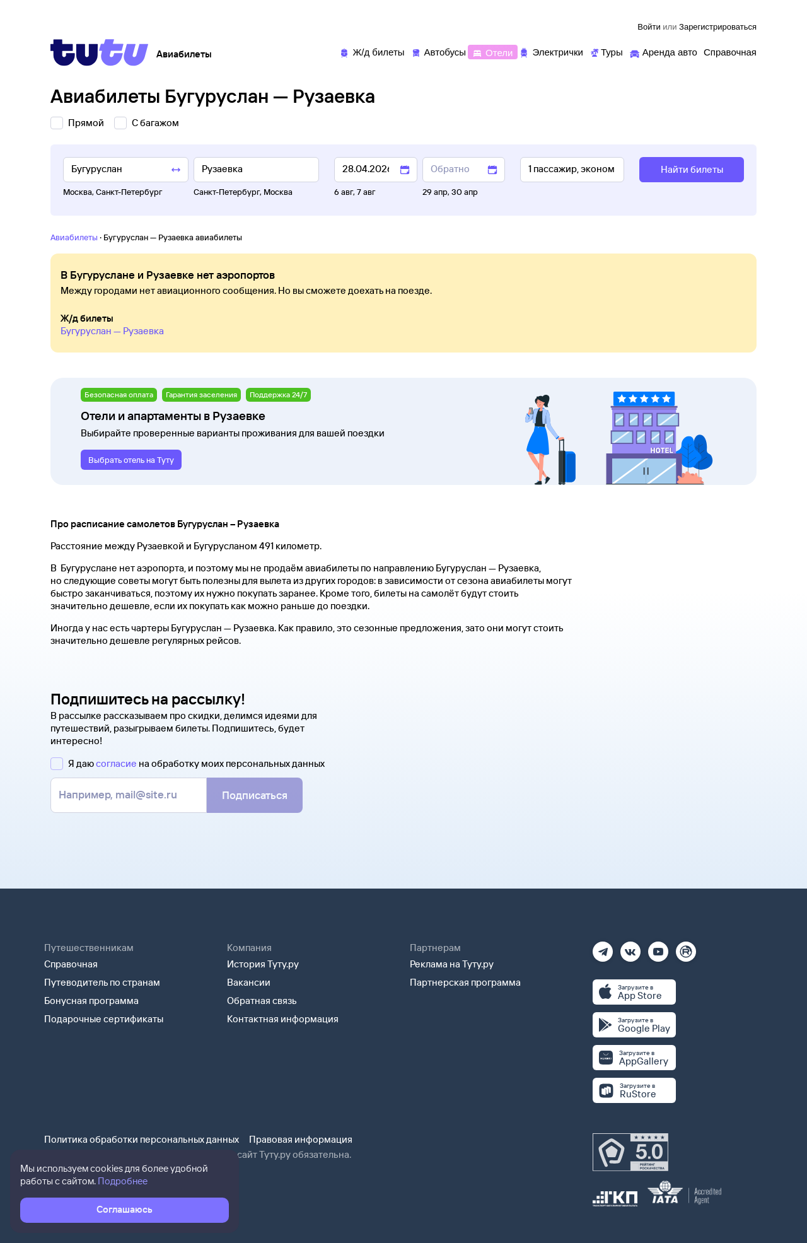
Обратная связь (262, 1001)
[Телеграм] (603, 948)
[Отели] (492, 51)
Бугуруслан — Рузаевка (112, 331)
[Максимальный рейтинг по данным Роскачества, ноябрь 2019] (630, 1152)
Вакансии (248, 982)
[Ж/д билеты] (371, 51)
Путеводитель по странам (102, 982)
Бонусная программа (91, 1001)
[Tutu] (99, 52)
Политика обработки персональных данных (141, 1139)
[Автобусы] (439, 51)
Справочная (71, 964)
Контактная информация (283, 1019)
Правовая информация (300, 1139)
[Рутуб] (686, 948)
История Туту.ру (263, 964)
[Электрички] (551, 51)
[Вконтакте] (630, 948)
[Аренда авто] (663, 51)
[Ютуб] (658, 948)
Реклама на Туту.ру (452, 964)
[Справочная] (730, 51)
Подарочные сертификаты (103, 1019)
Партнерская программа (465, 982)
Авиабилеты (74, 237)
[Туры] (606, 51)
